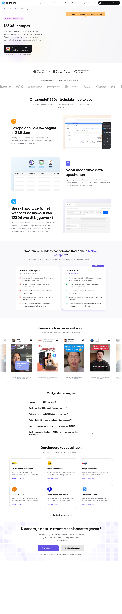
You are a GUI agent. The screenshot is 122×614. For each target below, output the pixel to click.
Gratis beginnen (48, 548)
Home (6, 9)
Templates (13, 9)
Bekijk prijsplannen (72, 548)
